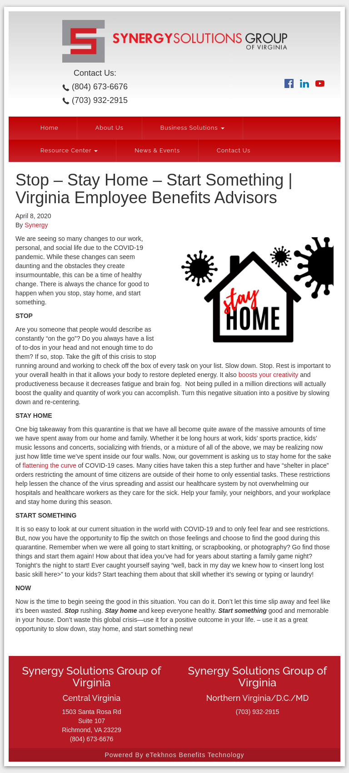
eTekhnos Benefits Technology (195, 754)
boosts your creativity (269, 374)
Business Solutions (192, 127)
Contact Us (233, 150)
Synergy (36, 225)
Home (49, 127)
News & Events (157, 150)
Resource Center (69, 150)
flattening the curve (49, 465)
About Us (109, 127)
